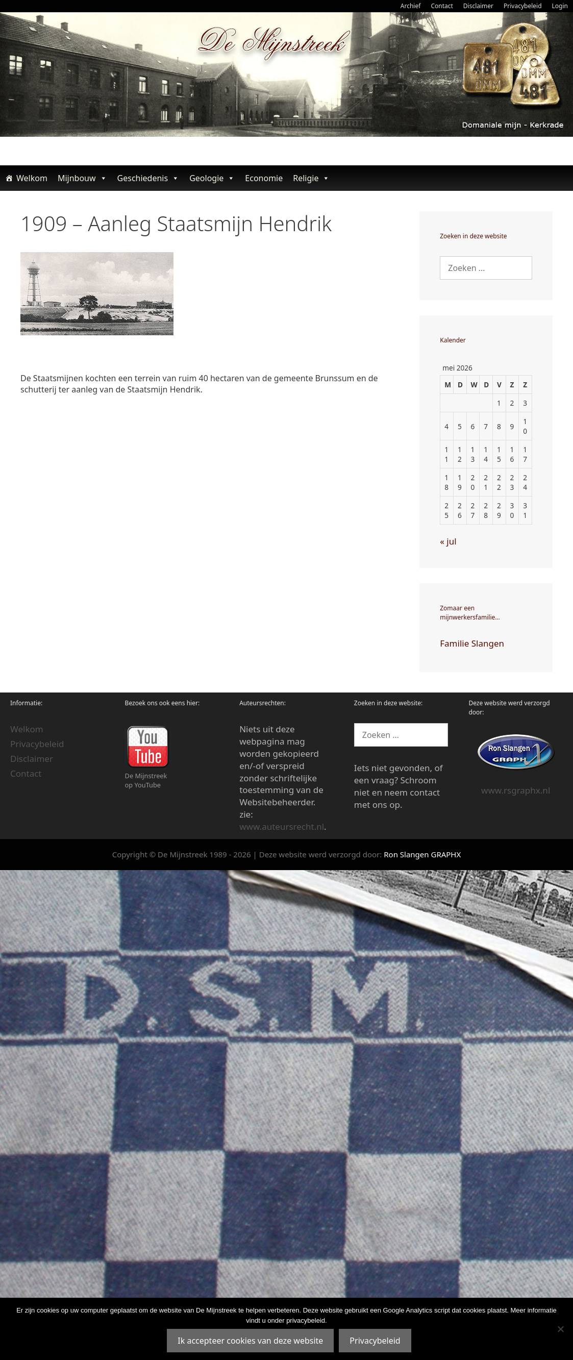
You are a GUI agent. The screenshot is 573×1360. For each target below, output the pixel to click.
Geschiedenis (148, 178)
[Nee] (560, 1329)
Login (560, 6)
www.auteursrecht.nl (281, 826)
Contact (442, 6)
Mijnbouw (82, 178)
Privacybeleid (523, 6)
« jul (448, 541)
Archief (411, 6)
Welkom (31, 178)
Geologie (212, 178)
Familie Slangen (472, 643)
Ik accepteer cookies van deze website (250, 1340)
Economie (264, 178)
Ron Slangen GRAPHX (422, 854)
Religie (311, 178)
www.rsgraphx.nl (515, 790)
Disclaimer (478, 6)
